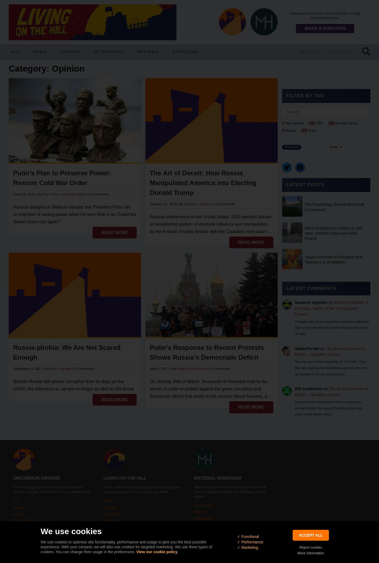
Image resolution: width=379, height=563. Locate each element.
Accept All (311, 535)
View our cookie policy (157, 552)
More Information (311, 553)
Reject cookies (310, 547)
